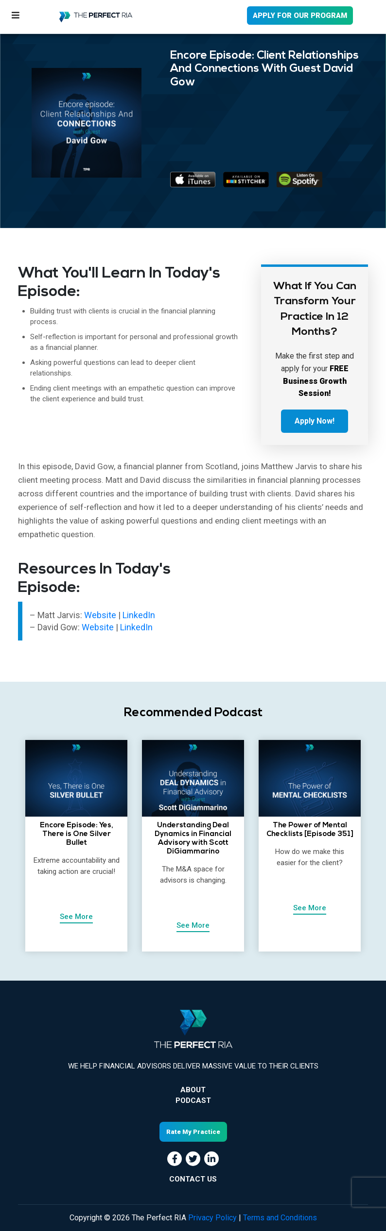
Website (100, 615)
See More (76, 916)
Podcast (193, 1100)
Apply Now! (314, 421)
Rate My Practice (193, 1131)
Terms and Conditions (280, 1217)
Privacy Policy (212, 1217)
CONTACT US (193, 1179)
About (193, 1089)
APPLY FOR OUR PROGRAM (300, 15)
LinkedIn (139, 615)
